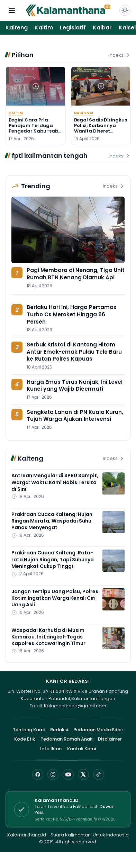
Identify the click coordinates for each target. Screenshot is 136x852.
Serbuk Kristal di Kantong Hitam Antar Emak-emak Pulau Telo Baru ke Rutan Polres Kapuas (74, 351)
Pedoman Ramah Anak (66, 739)
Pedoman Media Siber (98, 729)
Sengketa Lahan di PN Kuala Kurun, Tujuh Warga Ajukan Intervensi (75, 415)
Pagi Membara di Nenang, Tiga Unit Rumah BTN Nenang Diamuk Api (76, 273)
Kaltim (44, 27)
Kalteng (17, 27)
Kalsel (127, 27)
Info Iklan (51, 748)
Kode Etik (24, 739)
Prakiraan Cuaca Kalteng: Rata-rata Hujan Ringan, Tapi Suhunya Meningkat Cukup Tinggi (52, 559)
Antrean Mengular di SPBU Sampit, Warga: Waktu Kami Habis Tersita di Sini (54, 482)
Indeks (119, 55)
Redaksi (59, 729)
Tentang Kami (29, 729)
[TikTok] (98, 774)
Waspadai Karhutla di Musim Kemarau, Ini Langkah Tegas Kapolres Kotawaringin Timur (48, 637)
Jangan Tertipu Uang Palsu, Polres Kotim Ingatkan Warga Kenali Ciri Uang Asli (54, 598)
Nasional (84, 113)
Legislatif (73, 27)
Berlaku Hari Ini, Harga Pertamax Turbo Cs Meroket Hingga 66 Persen (71, 314)
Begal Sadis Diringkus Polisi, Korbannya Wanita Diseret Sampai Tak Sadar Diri (100, 131)
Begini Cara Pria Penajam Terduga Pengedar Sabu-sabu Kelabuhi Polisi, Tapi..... (35, 128)
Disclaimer (110, 739)
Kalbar (102, 27)
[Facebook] (37, 774)
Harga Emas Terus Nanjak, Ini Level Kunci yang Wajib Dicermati (75, 385)
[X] (83, 774)
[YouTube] (68, 774)
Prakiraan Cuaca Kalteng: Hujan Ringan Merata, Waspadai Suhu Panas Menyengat (51, 521)
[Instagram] (52, 774)
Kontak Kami (81, 748)
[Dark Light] (124, 10)
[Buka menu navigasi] (12, 10)
